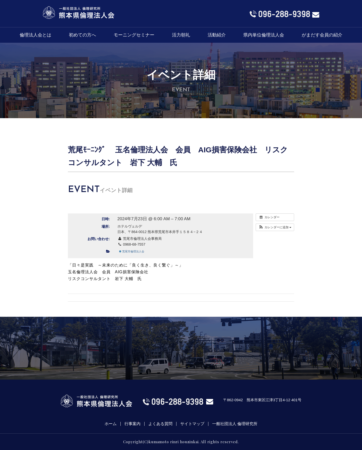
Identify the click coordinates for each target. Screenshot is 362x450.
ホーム (111, 424)
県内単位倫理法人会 (263, 34)
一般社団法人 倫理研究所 (234, 424)
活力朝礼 (181, 34)
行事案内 (132, 424)
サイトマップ (192, 424)
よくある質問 (160, 424)
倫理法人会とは (35, 34)
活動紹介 (217, 34)
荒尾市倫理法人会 (131, 251)
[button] (275, 227)
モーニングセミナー (134, 34)
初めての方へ (82, 34)
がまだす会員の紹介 (322, 34)
